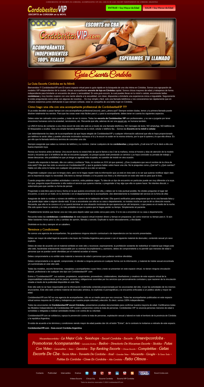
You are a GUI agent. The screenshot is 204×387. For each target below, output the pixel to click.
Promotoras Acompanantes (55, 343)
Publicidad (52, 373)
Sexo (70, 349)
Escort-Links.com (161, 373)
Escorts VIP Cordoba (125, 379)
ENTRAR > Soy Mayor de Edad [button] (123, 7)
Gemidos (81, 349)
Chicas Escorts (129, 349)
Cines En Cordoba (94, 359)
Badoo (103, 343)
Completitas (147, 349)
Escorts (127, 338)
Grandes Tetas (122, 354)
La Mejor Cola (71, 338)
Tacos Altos (69, 354)
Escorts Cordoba (106, 379)
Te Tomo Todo (164, 354)
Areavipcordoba (149, 338)
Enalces (78, 373)
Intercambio (66, 373)
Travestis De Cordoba (91, 354)
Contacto (40, 373)
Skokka (157, 343)
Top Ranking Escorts (105, 349)
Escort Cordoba (111, 338)
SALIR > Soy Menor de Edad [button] (159, 7)
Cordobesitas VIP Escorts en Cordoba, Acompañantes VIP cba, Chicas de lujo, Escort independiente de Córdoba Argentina (102, 2)
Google (150, 354)
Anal (110, 354)
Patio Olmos (135, 359)
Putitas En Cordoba (69, 359)
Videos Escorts (76, 379)
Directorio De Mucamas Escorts (130, 343)
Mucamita (137, 354)
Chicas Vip (90, 379)
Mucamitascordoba (48, 338)
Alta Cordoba (115, 359)
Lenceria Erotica (89, 344)
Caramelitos (60, 349)
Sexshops (92, 338)
